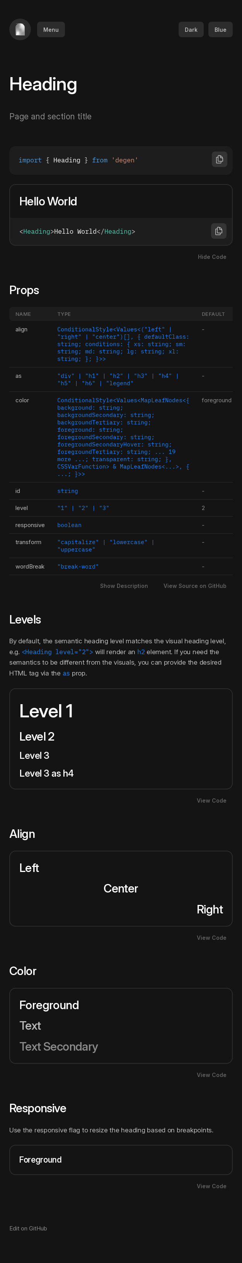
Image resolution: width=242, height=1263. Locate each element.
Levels (30, 619)
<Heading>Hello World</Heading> (121, 231)
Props (28, 290)
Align (26, 834)
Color (27, 971)
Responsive (42, 1108)
